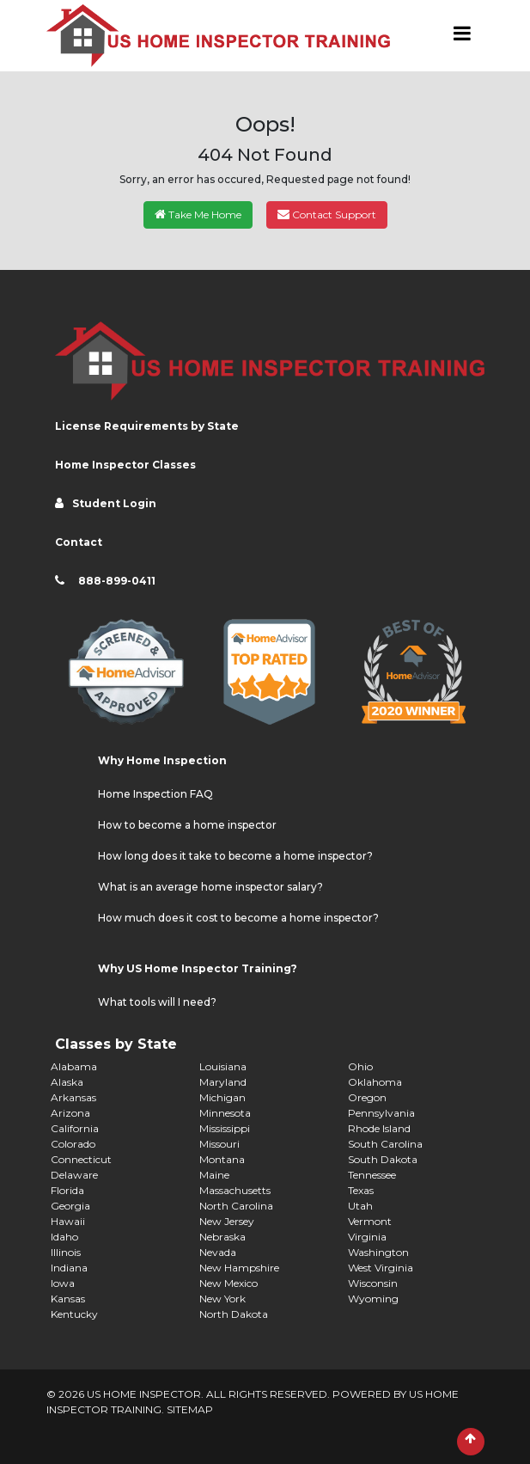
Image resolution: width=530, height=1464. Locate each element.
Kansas (68, 1298)
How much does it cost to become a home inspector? (238, 917)
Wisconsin (373, 1283)
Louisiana (223, 1066)
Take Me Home (198, 214)
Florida (67, 1190)
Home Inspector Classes (125, 464)
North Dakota (233, 1314)
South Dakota (382, 1159)
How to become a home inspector (187, 824)
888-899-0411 (116, 580)
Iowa (63, 1283)
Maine (214, 1174)
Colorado (73, 1143)
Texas (361, 1190)
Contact (78, 542)
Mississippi (224, 1128)
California (75, 1128)
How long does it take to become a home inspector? (235, 855)
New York (222, 1298)
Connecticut (81, 1159)
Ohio (360, 1066)
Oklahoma (375, 1081)
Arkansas (73, 1097)
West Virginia (380, 1267)
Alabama (74, 1066)
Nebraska (222, 1236)
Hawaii (68, 1221)
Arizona (70, 1112)
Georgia (70, 1205)
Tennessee (372, 1174)
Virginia (367, 1236)
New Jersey (226, 1221)
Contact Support (326, 214)
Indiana (69, 1267)
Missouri (219, 1143)
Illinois (66, 1252)
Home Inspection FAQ (155, 793)
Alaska (67, 1081)
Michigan (222, 1097)
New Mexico (228, 1283)
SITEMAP (190, 1409)
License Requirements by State (147, 426)
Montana (222, 1159)
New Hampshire (239, 1267)
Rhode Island (379, 1128)
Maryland (223, 1081)
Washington (378, 1252)
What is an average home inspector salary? (210, 886)
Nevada (217, 1252)
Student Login (114, 503)
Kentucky (74, 1314)
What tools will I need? (157, 1001)
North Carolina (236, 1205)
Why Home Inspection (162, 760)
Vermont (370, 1221)
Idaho (64, 1236)
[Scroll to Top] (470, 1441)
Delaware (74, 1174)
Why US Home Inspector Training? (197, 968)
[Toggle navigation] (462, 36)
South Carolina (385, 1143)
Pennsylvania (381, 1112)
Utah (360, 1205)
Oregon (367, 1097)
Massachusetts (235, 1190)
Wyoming (373, 1298)
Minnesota (225, 1112)
